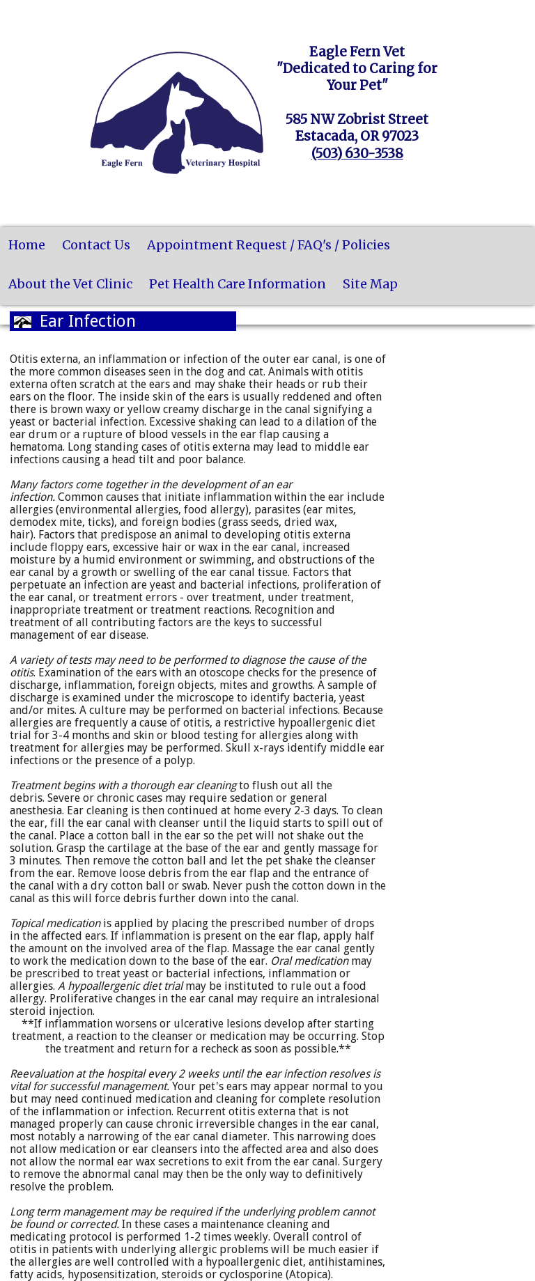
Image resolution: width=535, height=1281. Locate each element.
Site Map (370, 284)
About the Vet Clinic (70, 284)
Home (26, 245)
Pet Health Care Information (237, 284)
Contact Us (96, 245)
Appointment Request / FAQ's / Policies (268, 245)
